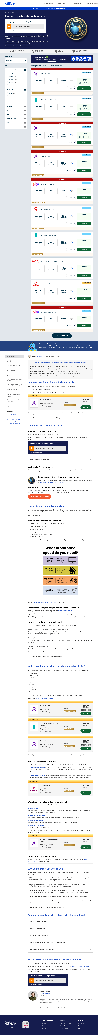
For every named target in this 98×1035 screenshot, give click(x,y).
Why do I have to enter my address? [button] (40, 459)
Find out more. (52, 61)
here (40, 349)
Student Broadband (11, 414)
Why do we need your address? (13, 30)
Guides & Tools (78, 3)
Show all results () (62, 335)
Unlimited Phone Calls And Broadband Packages (13, 420)
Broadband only (33, 808)
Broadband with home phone (37, 815)
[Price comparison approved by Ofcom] (25, 1024)
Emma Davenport (40, 356)
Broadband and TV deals (36, 820)
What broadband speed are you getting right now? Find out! (14, 385)
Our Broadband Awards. (37, 767)
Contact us (81, 1023)
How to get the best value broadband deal (13, 390)
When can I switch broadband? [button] (38, 921)
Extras (8, 127)
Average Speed (11, 70)
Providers (9, 106)
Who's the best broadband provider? (13, 395)
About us (44, 1023)
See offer (84, 88)
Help (79, 1026)
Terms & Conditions (65, 1023)
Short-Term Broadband (12, 417)
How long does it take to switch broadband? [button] (42, 949)
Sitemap (44, 1026)
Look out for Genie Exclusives (14, 365)
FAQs (79, 1028)
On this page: (12, 356)
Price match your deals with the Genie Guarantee (14, 369)
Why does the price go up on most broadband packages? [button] (46, 656)
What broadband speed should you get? (14, 380)
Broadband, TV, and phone (36, 825)
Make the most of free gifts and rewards (14, 374)
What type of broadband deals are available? (14, 400)
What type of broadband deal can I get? (14, 360)
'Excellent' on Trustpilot (67, 901)
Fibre (8, 123)
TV (7, 110)
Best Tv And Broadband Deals (14, 426)
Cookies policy (64, 1028)
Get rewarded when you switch (39, 497)
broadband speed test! (65, 611)
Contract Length (11, 118)
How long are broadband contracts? (13, 405)
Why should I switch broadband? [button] (39, 935)
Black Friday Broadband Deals (14, 423)
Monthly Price (11, 90)
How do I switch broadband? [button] (38, 928)
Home (5, 12)
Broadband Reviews (63, 3)
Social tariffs (39, 755)
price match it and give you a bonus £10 (51, 482)
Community (45, 1028)
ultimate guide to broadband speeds (45, 602)
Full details (70, 88)
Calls (8, 114)
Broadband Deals (48, 3)
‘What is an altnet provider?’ (45, 698)
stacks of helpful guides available (81, 966)
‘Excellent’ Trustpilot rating (22, 43)
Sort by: (8, 56)
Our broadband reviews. (37, 775)
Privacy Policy (63, 1026)
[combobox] (25, 26)
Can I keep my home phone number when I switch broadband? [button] (48, 942)
